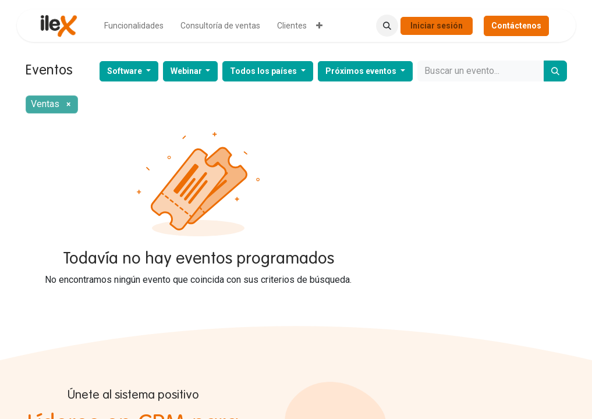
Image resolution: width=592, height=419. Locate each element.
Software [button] (125, 71)
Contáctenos (516, 25)
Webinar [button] (187, 71)
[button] (387, 26)
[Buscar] (555, 71)
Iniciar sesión (436, 25)
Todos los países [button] (264, 71)
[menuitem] (134, 26)
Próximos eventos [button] (361, 71)
